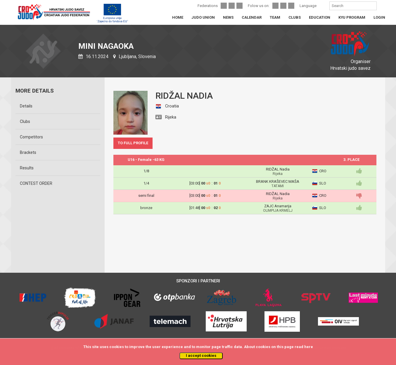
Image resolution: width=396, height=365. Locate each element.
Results (27, 168)
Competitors (31, 137)
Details (26, 106)
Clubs (25, 121)
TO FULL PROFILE (133, 143)
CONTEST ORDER (36, 183)
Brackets (28, 152)
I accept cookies (201, 355)
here (308, 347)
